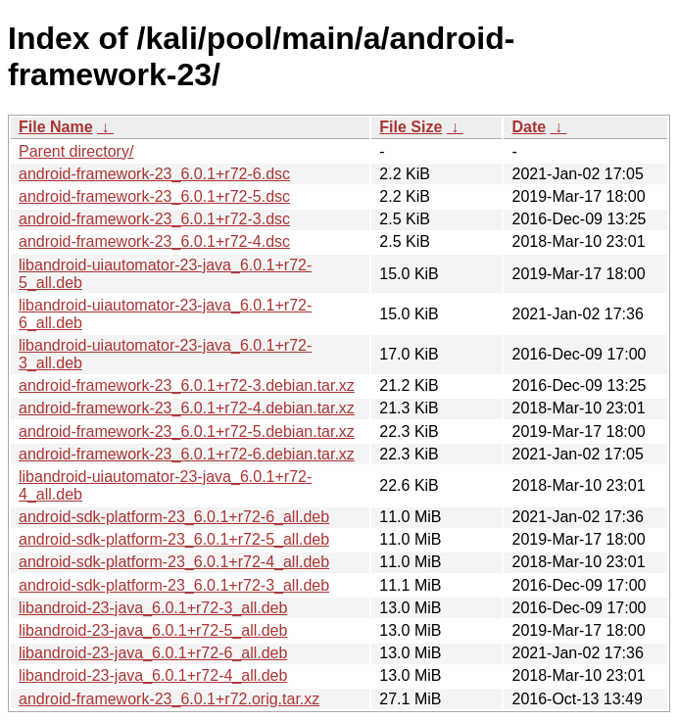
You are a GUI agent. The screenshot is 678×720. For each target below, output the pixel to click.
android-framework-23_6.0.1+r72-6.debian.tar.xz (187, 454)
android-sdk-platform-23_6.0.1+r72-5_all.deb (174, 539)
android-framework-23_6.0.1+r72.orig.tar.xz (169, 699)
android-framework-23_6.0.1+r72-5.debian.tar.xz (187, 431)
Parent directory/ (76, 151)
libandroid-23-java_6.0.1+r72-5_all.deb (153, 630)
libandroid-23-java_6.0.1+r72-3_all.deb (153, 608)
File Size (410, 127)
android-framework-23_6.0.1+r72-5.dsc (154, 196)
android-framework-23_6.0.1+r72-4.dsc (154, 241)
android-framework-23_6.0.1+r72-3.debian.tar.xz (187, 385)
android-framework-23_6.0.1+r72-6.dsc (154, 174)
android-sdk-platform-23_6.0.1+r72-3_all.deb (174, 585)
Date (528, 127)
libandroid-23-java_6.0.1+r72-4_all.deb (153, 675)
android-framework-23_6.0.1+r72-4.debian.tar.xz (187, 408)
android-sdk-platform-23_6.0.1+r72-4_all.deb (174, 561)
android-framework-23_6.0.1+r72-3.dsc (154, 219)
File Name (56, 127)
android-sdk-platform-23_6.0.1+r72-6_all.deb (174, 516)
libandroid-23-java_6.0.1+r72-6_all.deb (153, 653)
